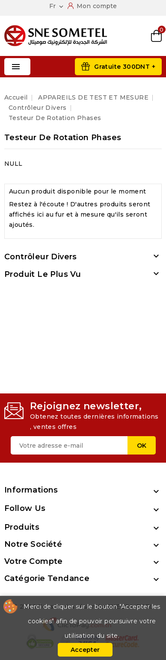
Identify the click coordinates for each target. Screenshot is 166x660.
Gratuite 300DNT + (124, 66)
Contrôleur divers (40, 256)
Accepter (85, 650)
